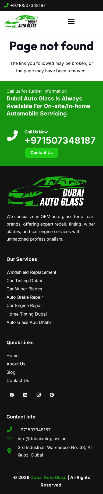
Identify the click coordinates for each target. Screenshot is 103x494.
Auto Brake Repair (24, 297)
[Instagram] (38, 395)
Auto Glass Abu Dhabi (28, 322)
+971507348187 (60, 140)
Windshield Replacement (31, 272)
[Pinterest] (52, 395)
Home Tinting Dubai (26, 314)
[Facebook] (11, 395)
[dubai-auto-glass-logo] (51, 191)
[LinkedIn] (25, 395)
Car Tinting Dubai (24, 280)
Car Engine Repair (24, 305)
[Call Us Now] (15, 136)
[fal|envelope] (12, 438)
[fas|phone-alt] (12, 429)
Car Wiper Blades (24, 288)
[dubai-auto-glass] (21, 21)
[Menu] (71, 21)
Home (12, 355)
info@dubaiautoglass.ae (42, 438)
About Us (15, 363)
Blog (11, 372)
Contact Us (17, 380)
